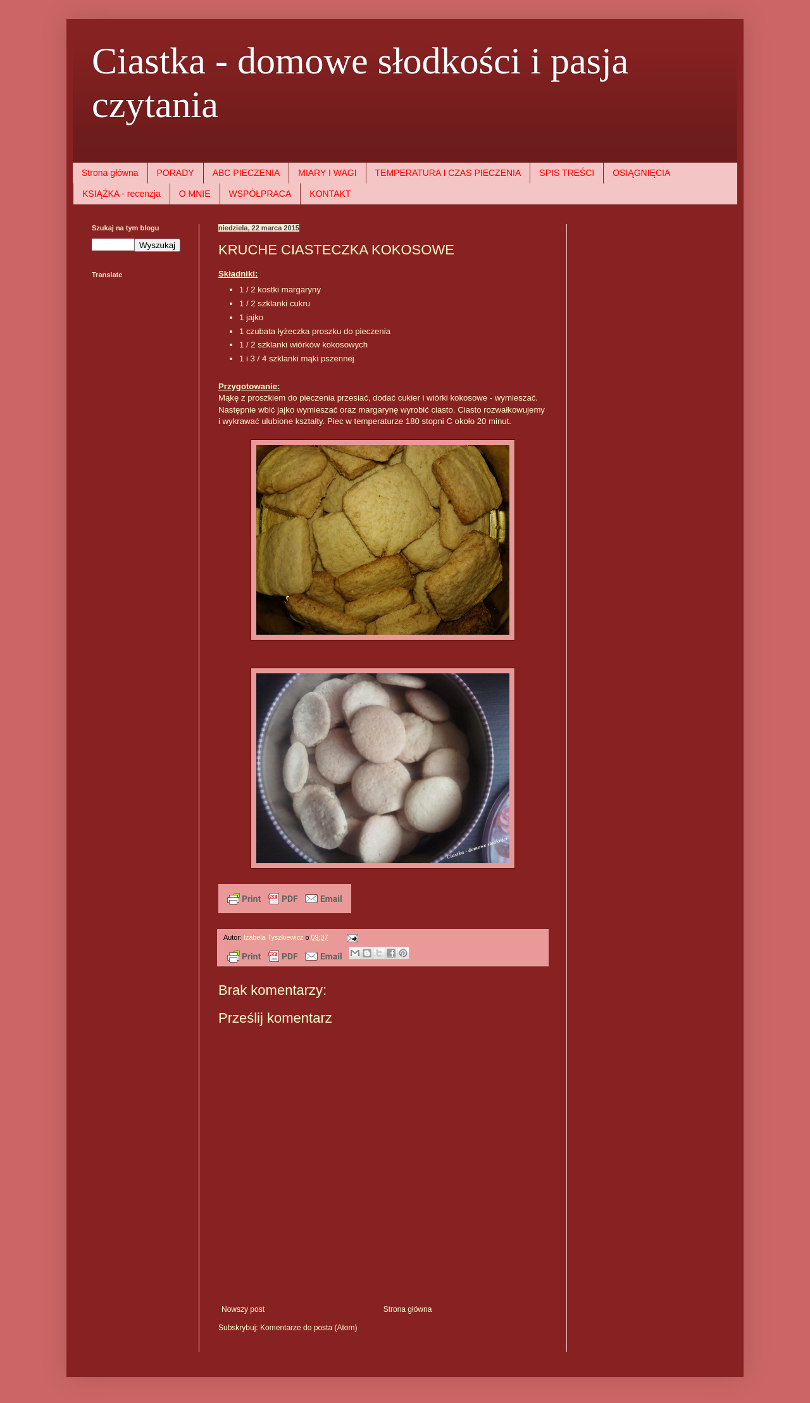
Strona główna (110, 173)
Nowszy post (243, 1309)
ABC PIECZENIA (246, 173)
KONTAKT (330, 194)
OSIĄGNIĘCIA (641, 173)
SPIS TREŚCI (566, 173)
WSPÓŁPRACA (260, 194)
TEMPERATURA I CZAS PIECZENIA (448, 173)
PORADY (175, 173)
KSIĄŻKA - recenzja (121, 194)
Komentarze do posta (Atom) (308, 1327)
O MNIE (195, 194)
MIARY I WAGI (327, 173)
